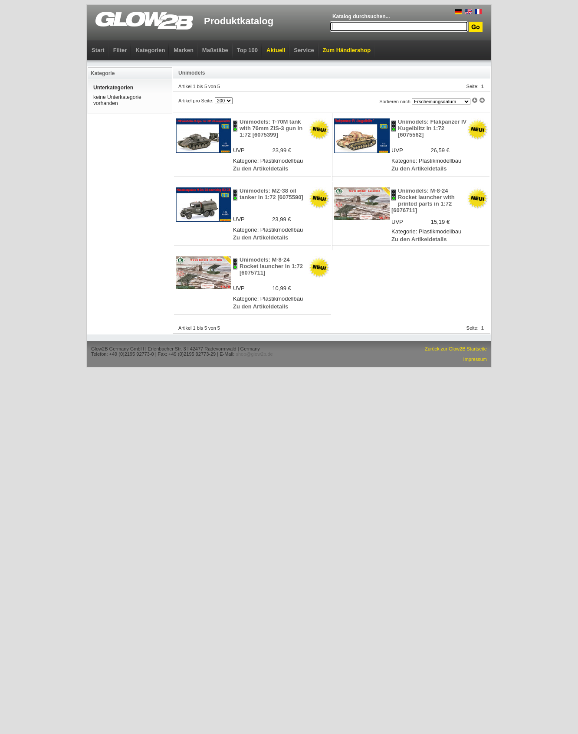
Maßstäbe (215, 50)
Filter (120, 50)
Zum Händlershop (347, 50)
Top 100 (247, 50)
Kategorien (150, 50)
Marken (184, 50)
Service (304, 50)
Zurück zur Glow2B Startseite (456, 348)
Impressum (475, 359)
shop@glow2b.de (254, 354)
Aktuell (275, 50)
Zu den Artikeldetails (260, 168)
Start (98, 50)
